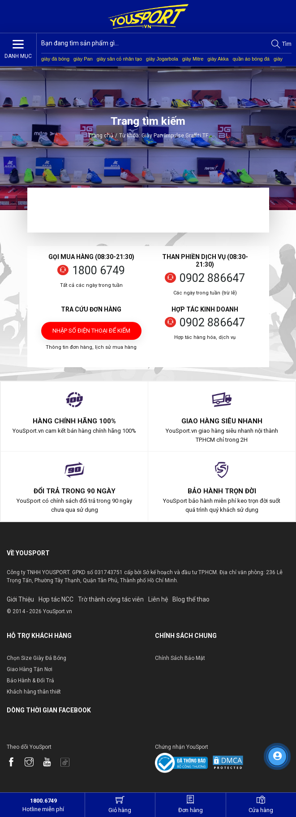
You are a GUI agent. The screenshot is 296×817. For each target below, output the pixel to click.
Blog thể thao (191, 599)
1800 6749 (98, 270)
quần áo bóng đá (250, 58)
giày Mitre (193, 58)
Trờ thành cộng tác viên (111, 599)
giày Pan (83, 58)
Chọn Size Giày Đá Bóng (36, 658)
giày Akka (217, 58)
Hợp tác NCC (56, 599)
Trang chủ (100, 135)
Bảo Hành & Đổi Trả (30, 680)
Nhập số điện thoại (91, 333)
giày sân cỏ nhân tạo (119, 58)
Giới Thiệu (20, 599)
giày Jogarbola (162, 58)
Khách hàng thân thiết (34, 692)
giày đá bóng (55, 58)
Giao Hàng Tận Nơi (29, 669)
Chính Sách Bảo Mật (180, 658)
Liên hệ (158, 599)
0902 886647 (212, 278)
